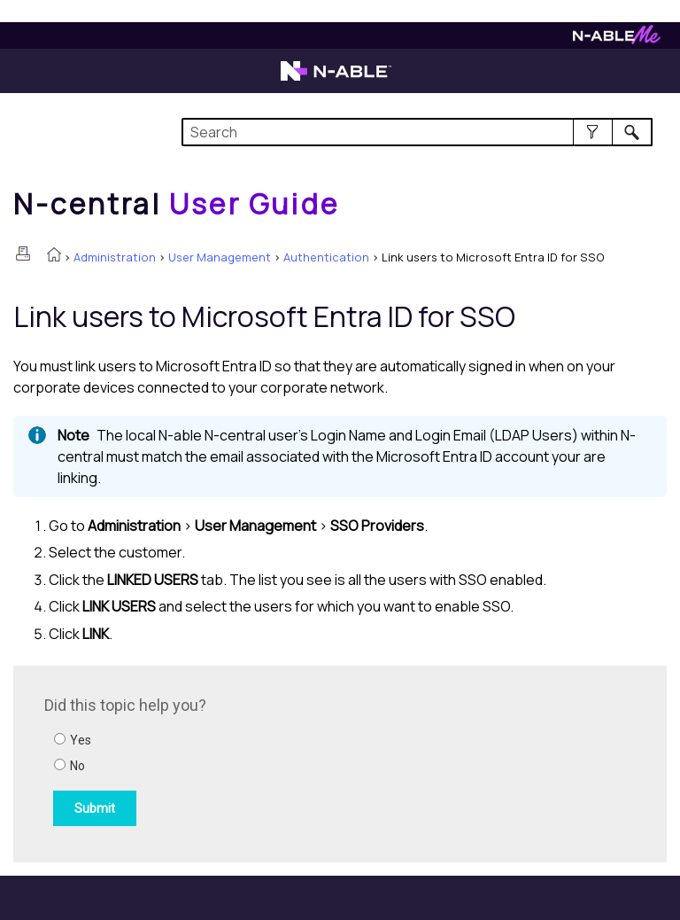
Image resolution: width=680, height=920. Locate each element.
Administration (114, 257)
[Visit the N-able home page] (336, 79)
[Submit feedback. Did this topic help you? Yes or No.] (283, 761)
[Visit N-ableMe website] (617, 39)
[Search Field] (417, 132)
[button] (593, 132)
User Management (219, 257)
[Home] (176, 203)
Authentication (326, 257)
